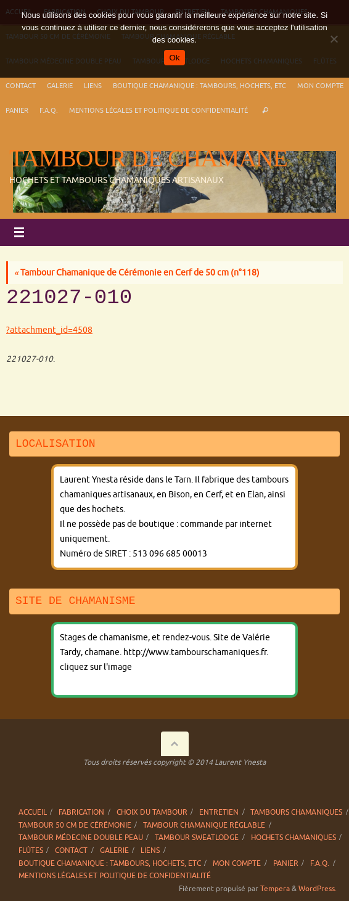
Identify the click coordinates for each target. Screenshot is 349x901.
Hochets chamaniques (293, 837)
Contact (21, 85)
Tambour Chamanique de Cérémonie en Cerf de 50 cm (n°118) (137, 272)
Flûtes (30, 850)
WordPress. (317, 889)
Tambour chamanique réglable (204, 825)
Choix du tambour (152, 812)
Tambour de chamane (148, 158)
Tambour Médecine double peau (80, 837)
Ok (174, 57)
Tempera (275, 889)
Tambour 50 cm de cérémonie (74, 825)
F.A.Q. (48, 110)
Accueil (32, 812)
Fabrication (81, 812)
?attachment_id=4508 (49, 330)
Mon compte (320, 85)
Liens (93, 85)
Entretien (219, 812)
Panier (17, 110)
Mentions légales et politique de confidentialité (158, 110)
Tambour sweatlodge (197, 837)
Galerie (60, 85)
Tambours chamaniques (296, 812)
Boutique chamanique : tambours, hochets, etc (199, 85)
